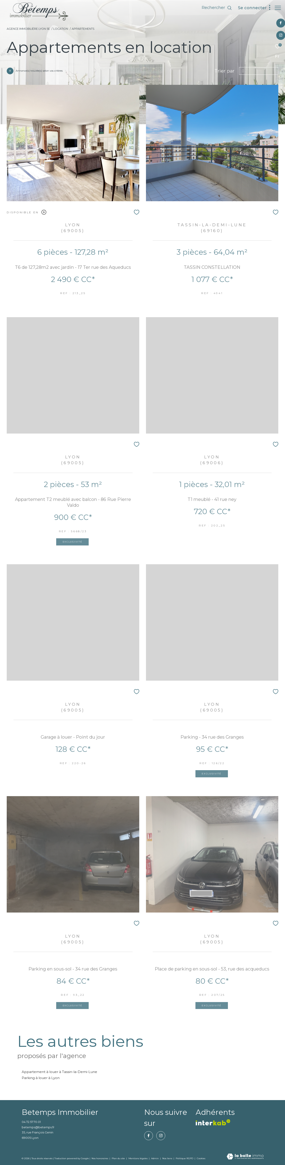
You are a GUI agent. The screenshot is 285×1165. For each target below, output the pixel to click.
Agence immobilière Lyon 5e (28, 28)
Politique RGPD (184, 1158)
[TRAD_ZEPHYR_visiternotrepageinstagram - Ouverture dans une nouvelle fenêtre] (278, 35)
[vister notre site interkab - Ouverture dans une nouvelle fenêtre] (213, 1122)
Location (60, 28)
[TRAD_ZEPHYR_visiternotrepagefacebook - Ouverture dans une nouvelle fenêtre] (278, 23)
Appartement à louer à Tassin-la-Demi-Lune (59, 1072)
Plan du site (119, 1158)
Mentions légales (138, 1158)
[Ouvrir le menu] (278, 8)
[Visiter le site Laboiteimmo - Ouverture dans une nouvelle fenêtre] (245, 1157)
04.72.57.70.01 (31, 1122)
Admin (155, 1158)
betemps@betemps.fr (38, 1127)
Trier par (224, 71)
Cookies (201, 1158)
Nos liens (167, 1158)
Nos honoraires (100, 1158)
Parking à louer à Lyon (41, 1078)
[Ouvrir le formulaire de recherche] (214, 7)
